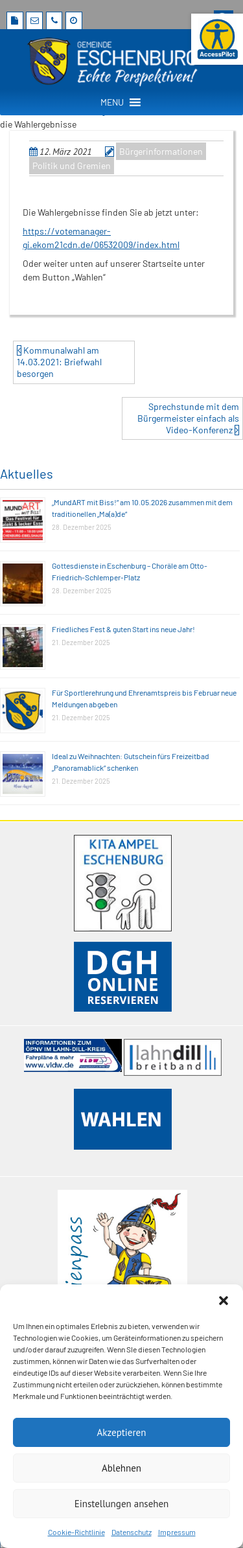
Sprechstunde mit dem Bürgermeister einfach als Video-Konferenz (188, 418)
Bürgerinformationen (161, 151)
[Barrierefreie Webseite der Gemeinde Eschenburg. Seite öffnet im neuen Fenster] (217, 39)
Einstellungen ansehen (122, 1503)
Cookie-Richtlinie (76, 1531)
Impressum (177, 1531)
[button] (223, 1300)
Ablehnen (121, 1468)
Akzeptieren (121, 1432)
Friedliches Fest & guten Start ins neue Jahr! (123, 628)
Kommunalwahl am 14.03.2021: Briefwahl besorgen (59, 362)
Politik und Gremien (71, 165)
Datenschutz (131, 1531)
